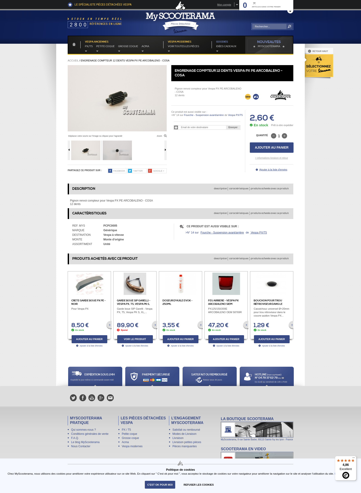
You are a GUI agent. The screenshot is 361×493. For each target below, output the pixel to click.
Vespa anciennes (96, 41)
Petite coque (105, 46)
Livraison (177, 438)
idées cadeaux (226, 46)
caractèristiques (238, 188)
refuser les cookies (199, 484)
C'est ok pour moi (160, 484)
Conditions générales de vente (89, 433)
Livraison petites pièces (186, 442)
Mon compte (224, 4)
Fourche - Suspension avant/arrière (204, 115)
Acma (145, 46)
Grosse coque (128, 46)
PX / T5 (126, 429)
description (220, 188)
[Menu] (353, 458)
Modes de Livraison (184, 433)
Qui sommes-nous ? (83, 429)
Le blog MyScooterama (85, 442)
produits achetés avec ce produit (270, 188)
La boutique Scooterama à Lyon (257, 428)
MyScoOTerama (269, 46)
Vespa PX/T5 (235, 115)
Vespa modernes (132, 446)
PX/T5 (89, 46)
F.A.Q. (75, 438)
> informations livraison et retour (271, 158)
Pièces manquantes (184, 446)
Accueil (73, 60)
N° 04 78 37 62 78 (266, 378)
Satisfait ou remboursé (186, 429)
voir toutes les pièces (183, 46)
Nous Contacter (80, 446)
